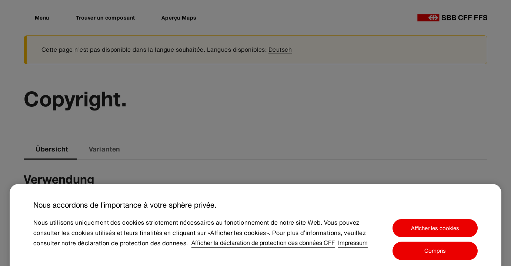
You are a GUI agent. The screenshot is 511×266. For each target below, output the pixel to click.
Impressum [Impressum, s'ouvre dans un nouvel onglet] (353, 248)
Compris (435, 255)
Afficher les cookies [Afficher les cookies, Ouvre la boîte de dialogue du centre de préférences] (435, 233)
